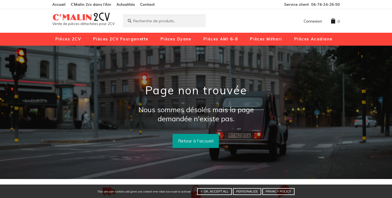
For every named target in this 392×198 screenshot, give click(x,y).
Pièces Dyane (175, 39)
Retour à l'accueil (196, 141)
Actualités (125, 4)
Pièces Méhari (266, 39)
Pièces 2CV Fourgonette (120, 39)
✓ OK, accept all (214, 191)
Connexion (313, 21)
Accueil (59, 4)
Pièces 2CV (68, 39)
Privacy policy (278, 191)
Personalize (247, 191)
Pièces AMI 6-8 (220, 39)
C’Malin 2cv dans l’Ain (91, 4)
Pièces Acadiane (313, 39)
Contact (147, 4)
